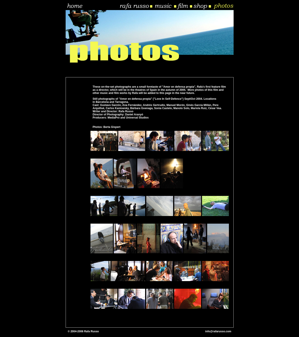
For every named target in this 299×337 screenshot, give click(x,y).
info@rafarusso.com (218, 331)
